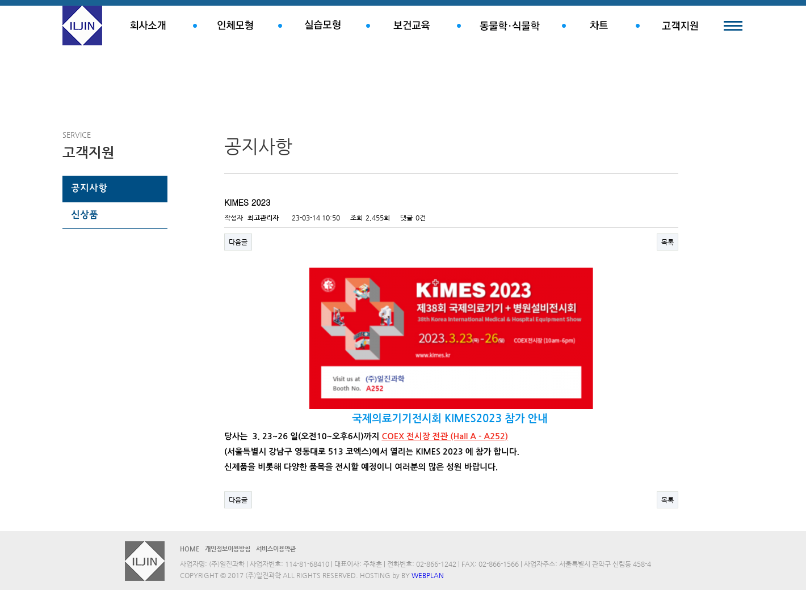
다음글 (238, 242)
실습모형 (322, 25)
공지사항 (89, 189)
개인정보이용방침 (227, 549)
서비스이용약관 (276, 549)
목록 (667, 242)
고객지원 (680, 25)
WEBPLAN (428, 575)
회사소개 (147, 25)
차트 (599, 25)
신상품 (84, 215)
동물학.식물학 (509, 25)
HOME (189, 549)
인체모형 (235, 25)
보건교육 (411, 25)
